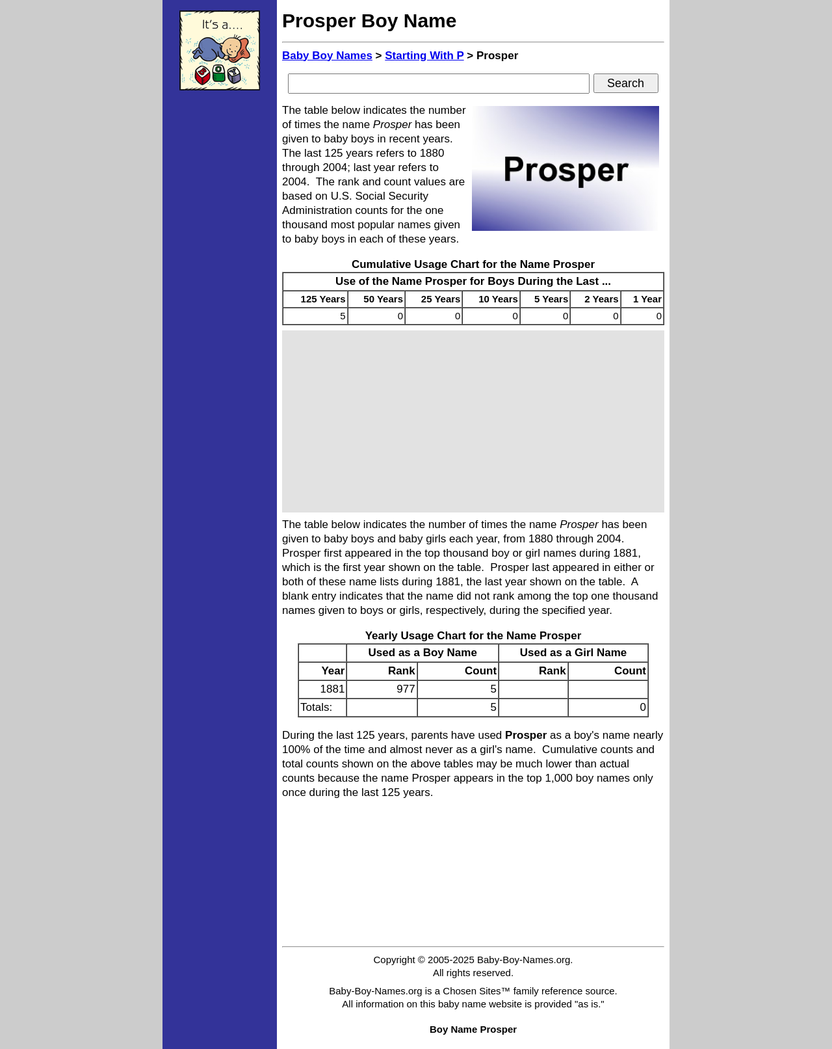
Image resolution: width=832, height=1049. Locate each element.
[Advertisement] (220, 296)
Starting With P (424, 55)
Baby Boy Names (327, 55)
